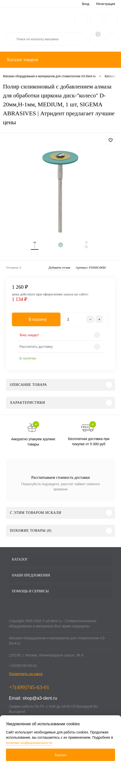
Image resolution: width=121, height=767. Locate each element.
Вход (85, 4)
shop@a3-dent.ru (40, 698)
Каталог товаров (22, 59)
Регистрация (105, 4)
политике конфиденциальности (29, 743)
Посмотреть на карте (26, 674)
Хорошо (60, 755)
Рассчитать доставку (36, 347)
